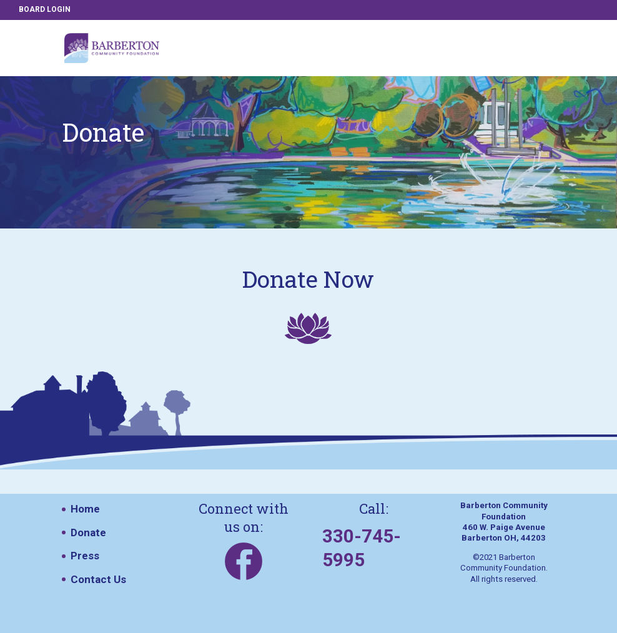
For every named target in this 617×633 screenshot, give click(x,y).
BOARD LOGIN (45, 10)
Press (85, 555)
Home (85, 509)
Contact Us (98, 579)
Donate (88, 532)
